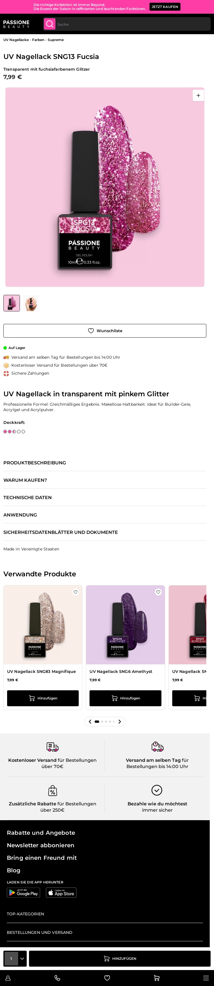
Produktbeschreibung (34, 463)
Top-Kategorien (25, 913)
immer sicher (157, 810)
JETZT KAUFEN (165, 7)
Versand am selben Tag (153, 760)
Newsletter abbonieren (40, 845)
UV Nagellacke (16, 40)
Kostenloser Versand (32, 760)
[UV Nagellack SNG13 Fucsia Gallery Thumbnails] (21, 303)
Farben (38, 40)
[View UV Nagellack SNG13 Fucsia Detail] (31, 303)
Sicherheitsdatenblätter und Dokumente (60, 532)
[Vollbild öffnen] (198, 95)
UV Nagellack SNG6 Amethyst (121, 671)
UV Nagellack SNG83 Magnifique (41, 671)
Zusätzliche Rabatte (32, 804)
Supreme (56, 40)
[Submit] (50, 24)
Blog (14, 870)
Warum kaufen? (25, 480)
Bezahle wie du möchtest (157, 804)
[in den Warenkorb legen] (120, 959)
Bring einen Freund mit (42, 857)
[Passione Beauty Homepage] (16, 24)
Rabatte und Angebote (41, 832)
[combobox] (127, 24)
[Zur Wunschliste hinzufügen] (104, 331)
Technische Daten (27, 497)
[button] (90, 721)
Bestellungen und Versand (39, 932)
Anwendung (20, 515)
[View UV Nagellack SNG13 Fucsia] (11, 303)
